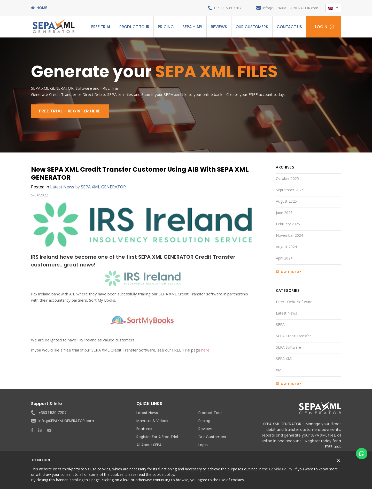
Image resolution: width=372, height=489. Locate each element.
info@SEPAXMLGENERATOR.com (290, 7)
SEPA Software (288, 347)
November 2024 (289, 235)
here (205, 350)
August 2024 (286, 246)
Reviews (219, 26)
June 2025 (284, 212)
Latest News (62, 187)
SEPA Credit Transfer (293, 335)
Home (41, 7)
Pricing (166, 26)
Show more (287, 271)
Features (144, 428)
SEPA (280, 324)
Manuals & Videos (152, 420)
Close (339, 459)
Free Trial (101, 26)
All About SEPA (148, 444)
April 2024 (284, 258)
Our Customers (252, 26)
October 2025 (287, 178)
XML (279, 370)
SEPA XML (284, 358)
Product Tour (134, 26)
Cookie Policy (280, 469)
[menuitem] (333, 8)
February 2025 (288, 223)
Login (321, 27)
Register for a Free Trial (157, 436)
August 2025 (286, 201)
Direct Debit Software (294, 301)
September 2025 (290, 189)
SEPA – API (192, 26)
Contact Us (289, 26)
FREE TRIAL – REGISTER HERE (70, 111)
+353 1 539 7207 (227, 7)
